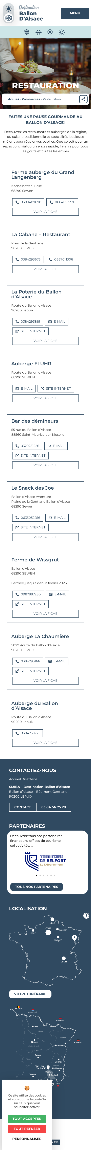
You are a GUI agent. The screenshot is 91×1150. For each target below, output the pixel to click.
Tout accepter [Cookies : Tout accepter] (27, 1119)
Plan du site (65, 1133)
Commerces (31, 99)
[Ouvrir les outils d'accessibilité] (86, 915)
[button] (28, 202)
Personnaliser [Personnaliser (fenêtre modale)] (27, 1139)
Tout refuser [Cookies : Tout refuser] (27, 1129)
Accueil (13, 99)
